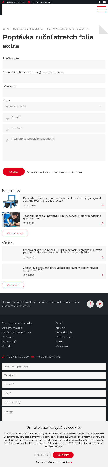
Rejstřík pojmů (65, 337)
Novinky (61, 327)
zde (60, 446)
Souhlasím (63, 455)
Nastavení (42, 454)
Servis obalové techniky (16, 332)
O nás (59, 323)
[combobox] (54, 106)
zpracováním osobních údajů (67, 172)
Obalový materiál (12, 327)
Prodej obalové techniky (17, 323)
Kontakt (7, 346)
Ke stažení (62, 346)
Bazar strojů (9, 341)
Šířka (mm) (9, 86)
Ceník (59, 341)
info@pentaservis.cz (40, 2)
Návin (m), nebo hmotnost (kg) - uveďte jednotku (33, 72)
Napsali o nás (64, 332)
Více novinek (15, 233)
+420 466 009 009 (14, 2)
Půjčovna (7, 337)
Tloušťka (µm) (11, 58)
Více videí (13, 285)
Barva (6, 100)
